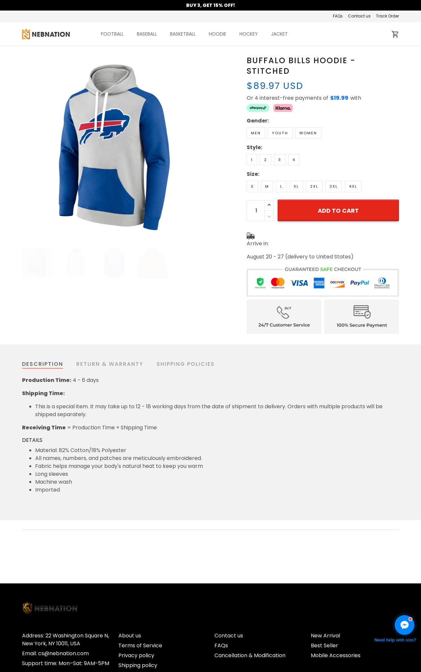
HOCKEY (248, 34)
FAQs (338, 16)
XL (296, 186)
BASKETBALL (183, 34)
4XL (353, 186)
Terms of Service (140, 592)
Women (308, 133)
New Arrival (325, 582)
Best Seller (324, 592)
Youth (280, 133)
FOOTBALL (112, 34)
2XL (314, 186)
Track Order (387, 16)
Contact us (359, 16)
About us (129, 582)
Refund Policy (135, 621)
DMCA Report (381, 645)
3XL (334, 186)
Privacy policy (136, 601)
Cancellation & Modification (249, 601)
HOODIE (217, 34)
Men (256, 133)
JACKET (279, 34)
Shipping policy (137, 611)
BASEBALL (147, 34)
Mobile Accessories (335, 601)
